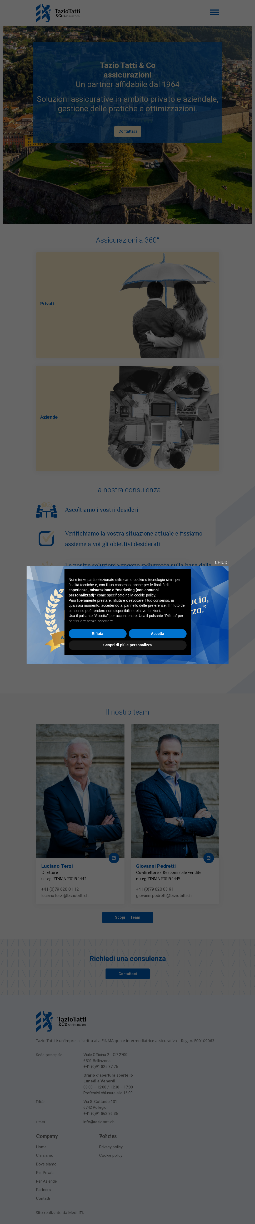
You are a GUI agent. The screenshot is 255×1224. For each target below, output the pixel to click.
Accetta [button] (157, 634)
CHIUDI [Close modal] (222, 562)
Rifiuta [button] (97, 634)
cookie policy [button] (144, 595)
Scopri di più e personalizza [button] (127, 645)
